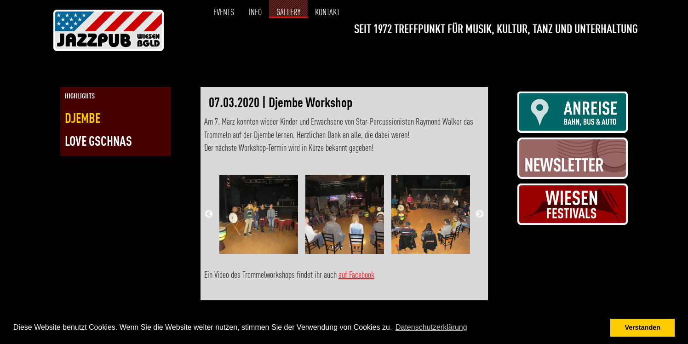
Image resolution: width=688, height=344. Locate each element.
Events (223, 12)
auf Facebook (356, 275)
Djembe (82, 119)
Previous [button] (208, 214)
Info (255, 12)
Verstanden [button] (642, 327)
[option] (259, 215)
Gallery (288, 12)
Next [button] (479, 214)
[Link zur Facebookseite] (598, 53)
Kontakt (327, 12)
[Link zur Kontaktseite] (630, 53)
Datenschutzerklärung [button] (431, 327)
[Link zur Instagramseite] (614, 53)
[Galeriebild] (258, 214)
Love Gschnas (98, 142)
